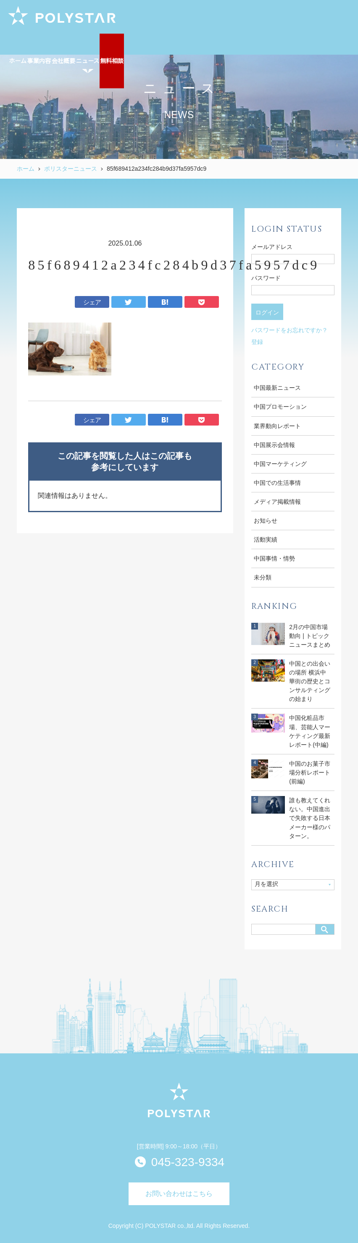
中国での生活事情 (277, 482)
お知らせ (265, 520)
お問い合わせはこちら (179, 1193)
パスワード (266, 278)
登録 (257, 342)
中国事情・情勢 (274, 558)
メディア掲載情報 (277, 501)
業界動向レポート (277, 426)
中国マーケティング (280, 463)
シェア (92, 302)
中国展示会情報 (274, 445)
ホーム (25, 168)
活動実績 (265, 539)
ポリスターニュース (70, 168)
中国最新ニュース (277, 387)
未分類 (262, 577)
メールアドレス (271, 246)
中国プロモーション (280, 406)
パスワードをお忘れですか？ (289, 330)
